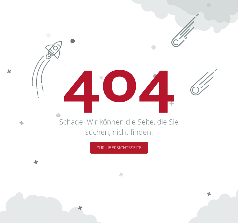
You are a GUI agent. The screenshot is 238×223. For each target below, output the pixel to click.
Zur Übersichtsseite (119, 148)
